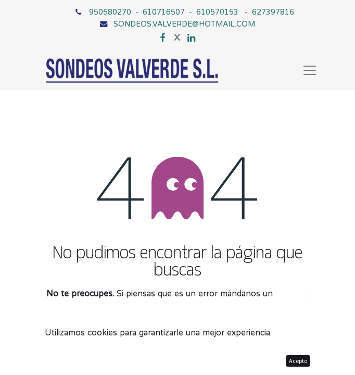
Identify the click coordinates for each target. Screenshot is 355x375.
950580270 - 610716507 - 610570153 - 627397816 (191, 11)
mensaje (291, 293)
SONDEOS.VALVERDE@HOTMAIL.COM (184, 23)
